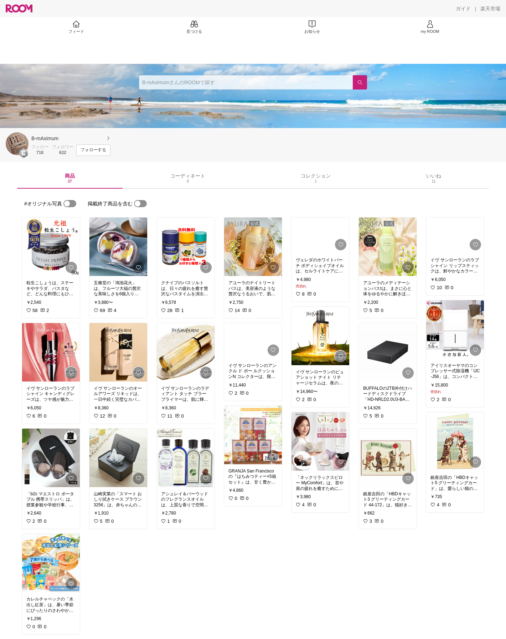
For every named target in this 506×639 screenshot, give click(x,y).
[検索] (360, 82)
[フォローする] (93, 150)
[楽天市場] (490, 8)
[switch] (69, 203)
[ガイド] (463, 8)
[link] (51, 247)
